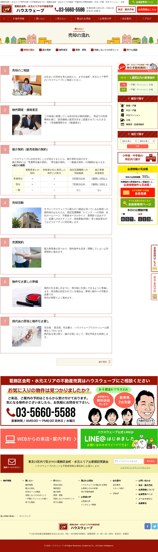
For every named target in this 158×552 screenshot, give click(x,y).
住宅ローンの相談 (32, 491)
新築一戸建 (131, 105)
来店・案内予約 (126, 9)
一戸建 (132, 84)
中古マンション (133, 115)
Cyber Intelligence (105, 546)
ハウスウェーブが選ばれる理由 (94, 484)
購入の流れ (30, 488)
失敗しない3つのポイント (106, 49)
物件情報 (19, 18)
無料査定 (63, 49)
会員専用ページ (145, 494)
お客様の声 (106, 18)
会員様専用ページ (144, 2)
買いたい (41, 18)
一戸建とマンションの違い (36, 498)
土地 (151, 84)
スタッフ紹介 (118, 488)
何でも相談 (132, 49)
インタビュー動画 (88, 504)
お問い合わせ (144, 480)
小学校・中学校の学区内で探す (132, 158)
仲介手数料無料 (87, 491)
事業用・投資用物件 (135, 124)
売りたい (61, 18)
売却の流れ (29, 49)
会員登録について (146, 489)
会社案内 (127, 18)
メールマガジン (145, 498)
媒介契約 (46, 49)
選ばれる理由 (84, 18)
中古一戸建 (131, 110)
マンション (142, 84)
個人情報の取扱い (7, 516)
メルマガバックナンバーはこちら (136, 468)
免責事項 (142, 503)
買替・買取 (80, 49)
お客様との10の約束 (89, 488)
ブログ (148, 18)
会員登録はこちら (147, 9)
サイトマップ (25, 516)
